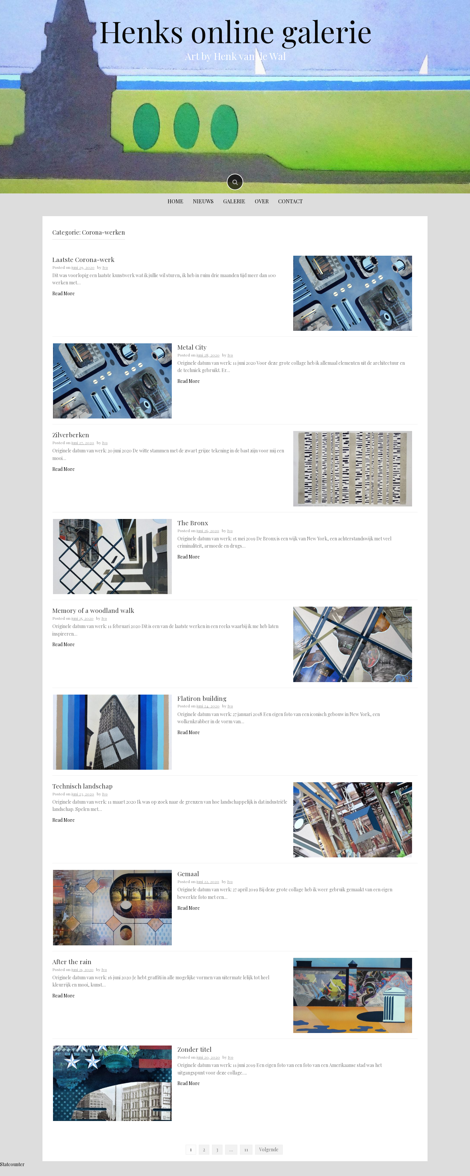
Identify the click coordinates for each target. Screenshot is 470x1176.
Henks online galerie (235, 31)
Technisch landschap (82, 791)
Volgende (268, 1158)
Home (175, 201)
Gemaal (188, 879)
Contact (290, 201)
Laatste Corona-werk (83, 259)
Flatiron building (201, 702)
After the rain (71, 968)
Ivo (105, 267)
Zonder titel (194, 1057)
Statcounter (12, 1172)
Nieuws (203, 201)
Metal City (192, 348)
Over (262, 201)
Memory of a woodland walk (93, 614)
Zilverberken (70, 436)
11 (246, 1158)
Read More (63, 293)
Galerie (234, 201)
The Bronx (192, 525)
